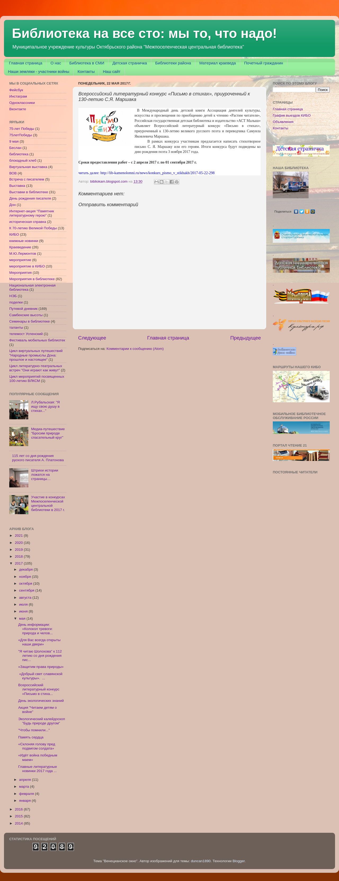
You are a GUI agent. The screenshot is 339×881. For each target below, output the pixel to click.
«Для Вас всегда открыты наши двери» (39, 642)
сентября (27, 590)
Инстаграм (18, 96)
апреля (25, 780)
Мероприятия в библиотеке (32, 279)
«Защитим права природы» (41, 667)
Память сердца (30, 737)
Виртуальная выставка (28, 167)
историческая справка (27, 222)
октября (26, 583)
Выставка (17, 186)
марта (24, 787)
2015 (19, 816)
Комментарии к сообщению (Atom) (135, 349)
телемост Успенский (26, 334)
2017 (19, 563)
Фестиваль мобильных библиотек (37, 340)
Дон (12, 205)
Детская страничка (129, 63)
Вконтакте (17, 109)
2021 (19, 536)
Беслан (15, 148)
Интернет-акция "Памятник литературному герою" (31, 213)
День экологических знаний (41, 701)
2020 (19, 543)
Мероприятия (20, 273)
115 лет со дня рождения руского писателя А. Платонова (38, 458)
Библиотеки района (173, 63)
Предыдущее (245, 338)
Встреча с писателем (26, 179)
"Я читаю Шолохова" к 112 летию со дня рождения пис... (40, 655)
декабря (26, 569)
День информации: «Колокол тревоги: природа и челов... (35, 629)
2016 (19, 809)
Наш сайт (111, 71)
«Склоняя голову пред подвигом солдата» (36, 746)
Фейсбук (16, 90)
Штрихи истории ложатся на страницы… (44, 474)
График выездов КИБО (292, 115)
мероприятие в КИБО (27, 266)
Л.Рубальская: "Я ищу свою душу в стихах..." (45, 406)
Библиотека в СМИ (86, 63)
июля (24, 604)
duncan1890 (201, 861)
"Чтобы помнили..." (34, 730)
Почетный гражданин (263, 63)
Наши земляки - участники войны (38, 71)
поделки (16, 302)
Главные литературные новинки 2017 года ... (37, 769)
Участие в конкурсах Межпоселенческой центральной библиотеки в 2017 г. (48, 503)
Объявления (283, 122)
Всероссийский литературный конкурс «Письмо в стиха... (39, 689)
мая (22, 618)
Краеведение (20, 247)
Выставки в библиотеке (28, 192)
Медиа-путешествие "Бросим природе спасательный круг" (48, 433)
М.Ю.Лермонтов (22, 254)
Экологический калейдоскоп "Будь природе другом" (41, 721)
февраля (27, 794)
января (25, 801)
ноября (25, 577)
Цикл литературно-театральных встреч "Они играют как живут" (35, 368)
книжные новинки (23, 241)
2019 (19, 550)
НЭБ (13, 296)
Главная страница (25, 63)
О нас (56, 63)
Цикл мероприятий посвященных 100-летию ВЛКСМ (36, 379)
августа (25, 598)
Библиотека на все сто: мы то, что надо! (144, 33)
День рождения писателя (30, 198)
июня (24, 611)
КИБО (14, 234)
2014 (19, 823)
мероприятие (20, 260)
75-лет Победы (21, 129)
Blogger (239, 861)
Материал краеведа (217, 63)
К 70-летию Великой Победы (33, 228)
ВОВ (13, 173)
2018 (19, 556)
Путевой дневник (23, 309)
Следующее (92, 338)
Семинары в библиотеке (29, 321)
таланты (16, 327)
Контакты (86, 71)
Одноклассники (22, 103)
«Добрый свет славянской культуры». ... (40, 676)
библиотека (18, 154)
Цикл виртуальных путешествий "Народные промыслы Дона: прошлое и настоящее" (36, 355)
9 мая (14, 141)
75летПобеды (20, 135)
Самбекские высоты (26, 315)
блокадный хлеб (22, 160)
